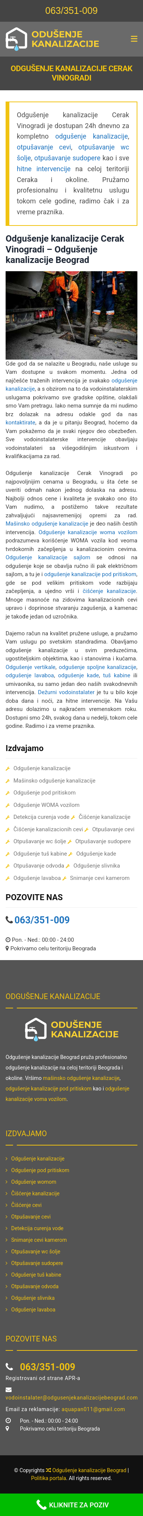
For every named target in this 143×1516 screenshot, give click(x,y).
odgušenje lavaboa (30, 675)
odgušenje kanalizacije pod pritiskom (90, 574)
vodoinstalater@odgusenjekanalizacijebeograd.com (72, 1398)
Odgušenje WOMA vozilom (46, 805)
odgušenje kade (78, 675)
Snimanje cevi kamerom (100, 878)
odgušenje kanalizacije (91, 136)
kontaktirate (20, 422)
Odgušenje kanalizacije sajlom (48, 557)
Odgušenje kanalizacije (42, 768)
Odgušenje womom (33, 1182)
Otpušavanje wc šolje (39, 841)
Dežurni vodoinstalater (66, 692)
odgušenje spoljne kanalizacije (97, 667)
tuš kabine (116, 675)
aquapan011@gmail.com (93, 1409)
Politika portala (48, 1478)
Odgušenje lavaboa (37, 878)
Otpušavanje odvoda (38, 865)
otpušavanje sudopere (67, 158)
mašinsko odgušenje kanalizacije (81, 1078)
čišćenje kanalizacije (109, 591)
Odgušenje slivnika (97, 865)
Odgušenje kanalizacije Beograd (89, 1470)
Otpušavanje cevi (113, 829)
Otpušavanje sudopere (103, 841)
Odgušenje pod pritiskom (44, 792)
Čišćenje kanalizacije (105, 817)
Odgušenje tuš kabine (40, 853)
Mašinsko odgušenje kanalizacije (47, 523)
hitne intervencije (44, 169)
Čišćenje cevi (26, 1205)
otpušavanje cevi (44, 147)
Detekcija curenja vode (41, 817)
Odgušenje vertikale (31, 667)
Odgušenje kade (96, 853)
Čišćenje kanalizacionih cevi (48, 829)
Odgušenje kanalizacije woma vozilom (87, 532)
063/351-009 (71, 10)
